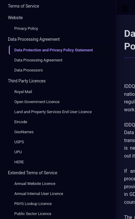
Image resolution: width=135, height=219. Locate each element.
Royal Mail (23, 91)
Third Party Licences (27, 80)
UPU (18, 152)
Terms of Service (23, 6)
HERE (19, 162)
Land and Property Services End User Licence (53, 111)
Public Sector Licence (32, 213)
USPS (19, 142)
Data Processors (28, 70)
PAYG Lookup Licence (33, 203)
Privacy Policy (26, 28)
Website (15, 17)
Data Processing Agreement (34, 39)
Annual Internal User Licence (38, 193)
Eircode (20, 122)
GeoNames (23, 132)
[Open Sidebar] (125, 7)
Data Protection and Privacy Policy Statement (53, 50)
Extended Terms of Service (32, 172)
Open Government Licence (37, 101)
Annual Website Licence (34, 183)
